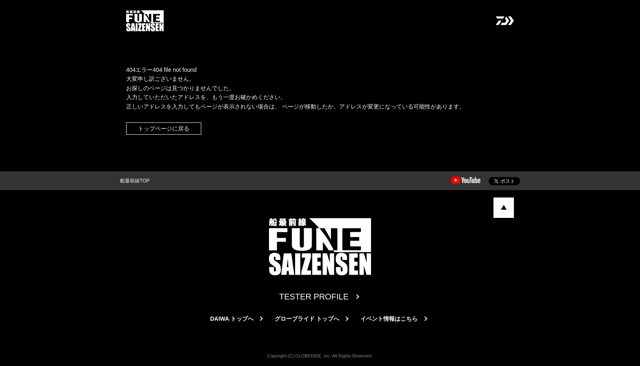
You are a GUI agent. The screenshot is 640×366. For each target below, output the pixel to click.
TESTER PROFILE (314, 296)
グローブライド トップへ (307, 318)
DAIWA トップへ (231, 318)
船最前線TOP (134, 181)
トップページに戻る (163, 128)
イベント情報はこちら (389, 318)
